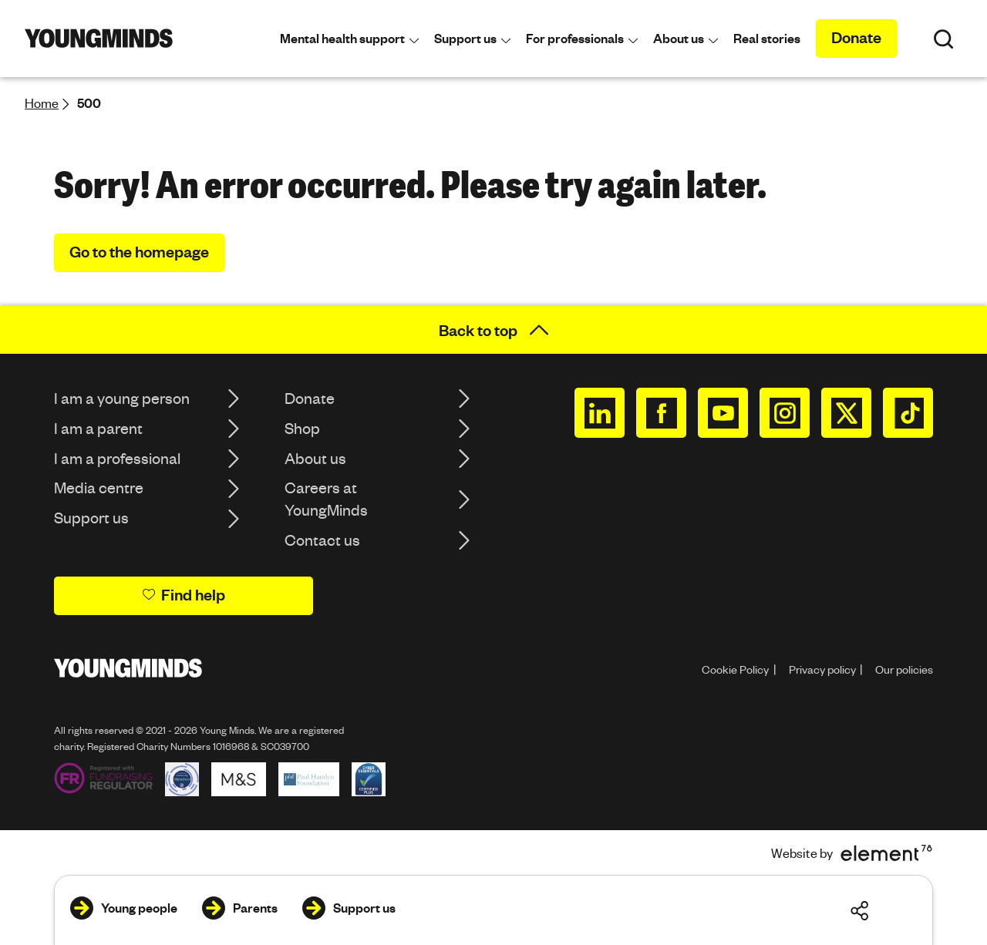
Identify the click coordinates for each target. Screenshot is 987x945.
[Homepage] (99, 38)
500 (89, 103)
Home (42, 103)
